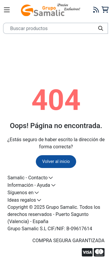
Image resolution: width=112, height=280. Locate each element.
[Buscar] (100, 28)
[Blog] (96, 10)
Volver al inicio (56, 161)
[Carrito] (105, 9)
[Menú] (7, 9)
